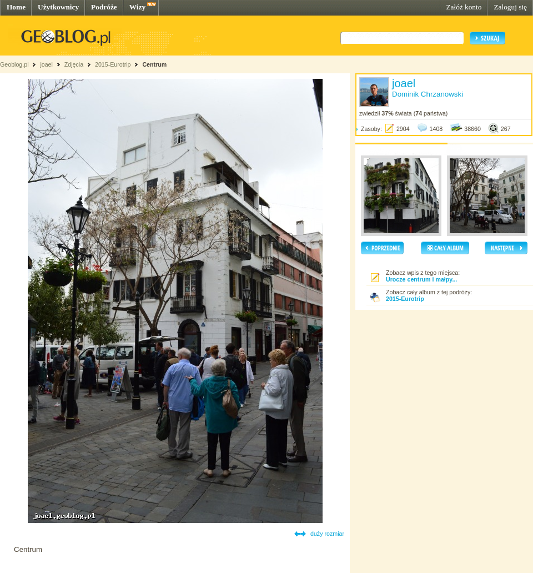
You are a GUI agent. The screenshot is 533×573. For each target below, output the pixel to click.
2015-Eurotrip (113, 64)
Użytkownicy (58, 7)
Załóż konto (463, 7)
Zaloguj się (510, 7)
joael (46, 64)
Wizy (137, 7)
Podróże (104, 7)
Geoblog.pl (14, 64)
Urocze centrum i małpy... (421, 279)
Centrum (154, 64)
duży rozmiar (327, 533)
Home (16, 7)
